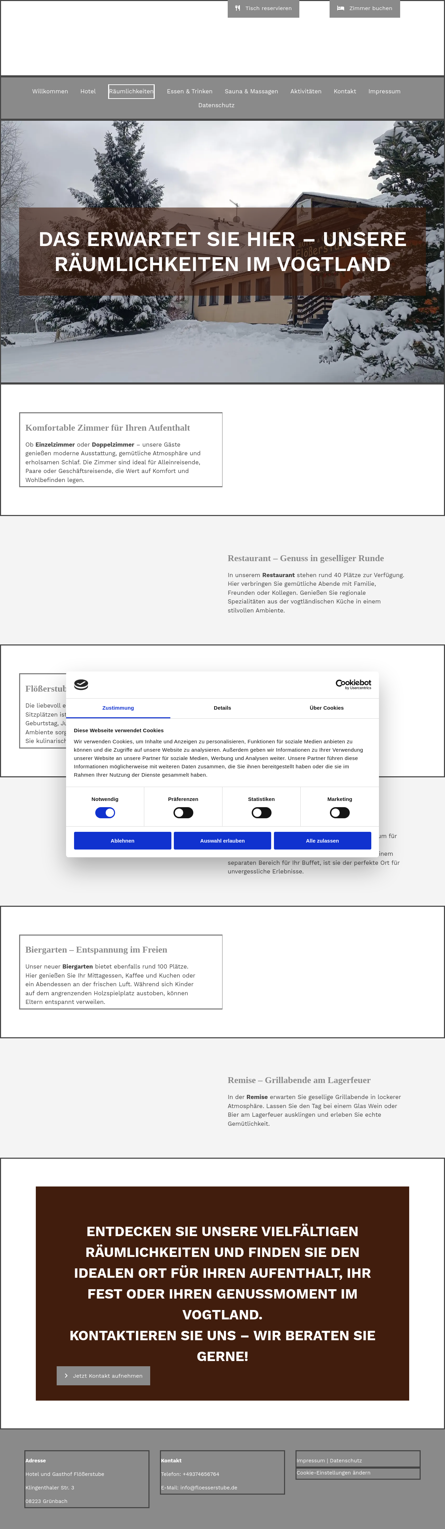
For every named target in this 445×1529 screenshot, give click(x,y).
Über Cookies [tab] (327, 708)
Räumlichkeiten (131, 91)
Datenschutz (216, 105)
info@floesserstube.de (208, 1488)
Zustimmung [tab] (118, 708)
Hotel (88, 91)
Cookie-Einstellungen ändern (334, 1473)
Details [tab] (222, 708)
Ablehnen (122, 841)
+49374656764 (201, 1474)
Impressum (385, 91)
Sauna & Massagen (251, 91)
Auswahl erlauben (222, 841)
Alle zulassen (322, 841)
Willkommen (50, 91)
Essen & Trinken (190, 91)
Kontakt (345, 91)
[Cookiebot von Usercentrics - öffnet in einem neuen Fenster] (340, 684)
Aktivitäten (306, 91)
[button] (103, 1375)
